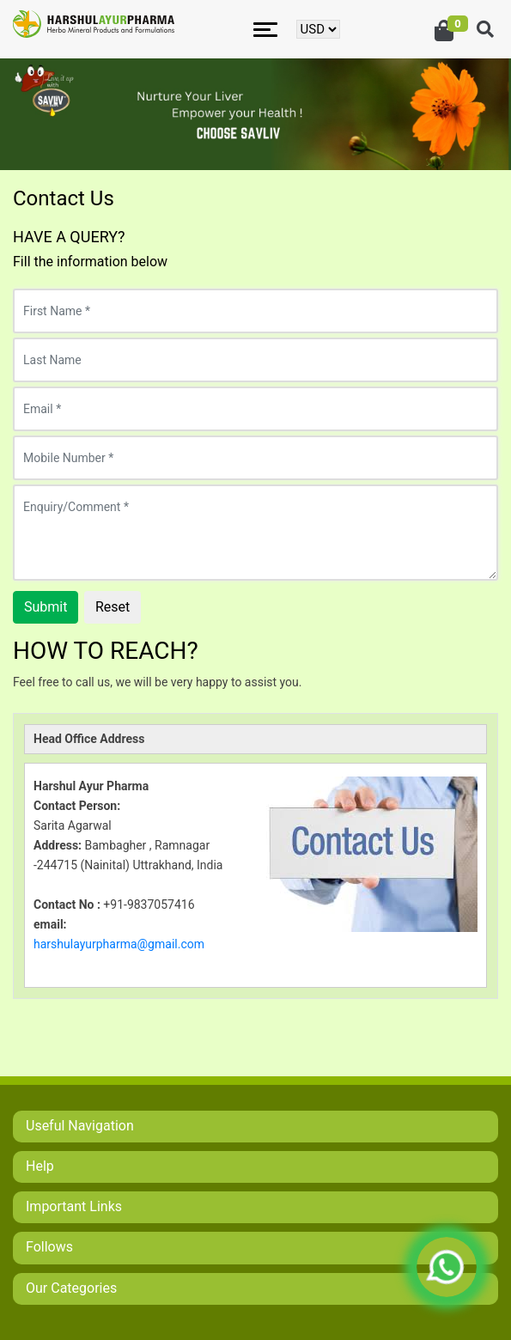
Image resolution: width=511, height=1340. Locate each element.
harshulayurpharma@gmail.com (118, 944)
